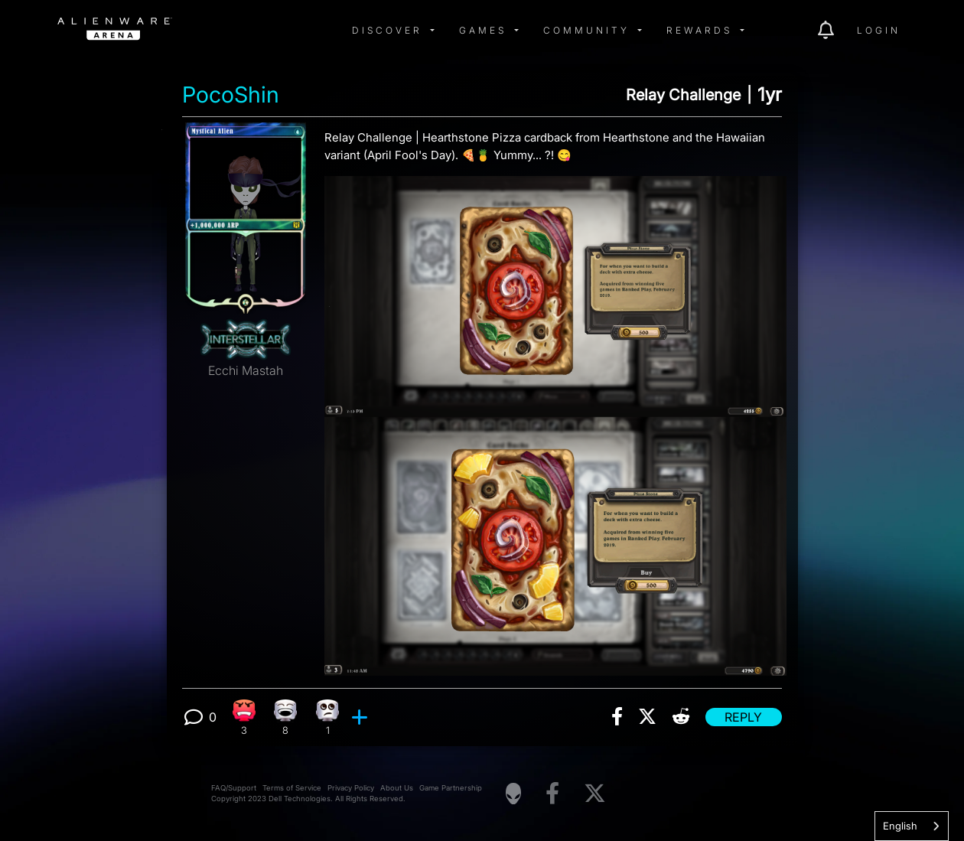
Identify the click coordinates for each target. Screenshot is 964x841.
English (900, 826)
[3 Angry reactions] (244, 717)
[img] (302, 30)
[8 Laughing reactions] (286, 717)
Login (878, 30)
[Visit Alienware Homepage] (513, 793)
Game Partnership (450, 788)
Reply (743, 717)
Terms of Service (291, 788)
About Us (396, 788)
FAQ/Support (233, 788)
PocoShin (230, 95)
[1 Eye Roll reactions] (328, 717)
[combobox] (911, 826)
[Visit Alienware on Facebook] (552, 794)
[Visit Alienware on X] (595, 794)
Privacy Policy (350, 788)
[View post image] (555, 420)
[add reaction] (361, 717)
